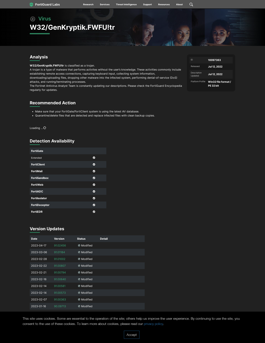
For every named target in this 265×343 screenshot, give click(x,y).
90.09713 (60, 306)
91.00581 (59, 286)
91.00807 (60, 265)
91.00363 (60, 299)
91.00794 (60, 272)
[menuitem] (88, 5)
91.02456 (60, 245)
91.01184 (59, 252)
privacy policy (153, 324)
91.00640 (60, 279)
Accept (132, 335)
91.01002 (59, 259)
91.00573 (60, 292)
